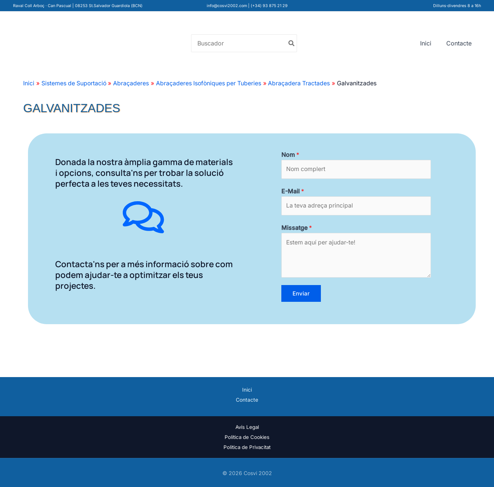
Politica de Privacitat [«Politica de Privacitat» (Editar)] (247, 447)
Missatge (296, 228)
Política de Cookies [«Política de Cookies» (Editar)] (247, 437)
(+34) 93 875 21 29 (269, 5)
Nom (290, 154)
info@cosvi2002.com (227, 5)
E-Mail (292, 191)
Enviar (301, 293)
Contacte (459, 43)
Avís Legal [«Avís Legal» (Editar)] (247, 427)
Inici (425, 43)
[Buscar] (292, 43)
